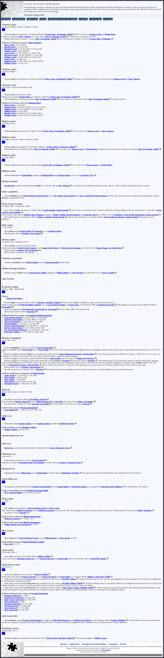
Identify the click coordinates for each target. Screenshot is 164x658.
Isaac (10, 410)
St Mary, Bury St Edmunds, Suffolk (59, 34)
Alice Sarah (12, 322)
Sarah (9, 53)
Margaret (10, 55)
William (10, 63)
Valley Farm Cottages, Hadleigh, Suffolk (78, 588)
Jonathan (12, 604)
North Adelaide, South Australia (56, 210)
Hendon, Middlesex (118, 620)
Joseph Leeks (13, 598)
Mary (25, 37)
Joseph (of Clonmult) (31, 231)
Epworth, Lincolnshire (41, 404)
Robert (33, 262)
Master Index (33, 19)
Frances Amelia (33, 620)
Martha (110, 34)
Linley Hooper (106, 650)
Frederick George (41, 487)
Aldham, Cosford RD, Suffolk (98, 577)
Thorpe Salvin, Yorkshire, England (59, 638)
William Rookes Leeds (17, 525)
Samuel (63, 487)
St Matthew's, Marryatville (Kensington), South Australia (135, 215)
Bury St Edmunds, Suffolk (56, 37)
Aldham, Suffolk (43, 556)
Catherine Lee (82, 620)
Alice (77, 273)
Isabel (27, 175)
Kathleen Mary (34, 215)
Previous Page (96, 19)
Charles (10, 324)
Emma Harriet (13, 318)
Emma (74, 305)
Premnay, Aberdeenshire (31, 367)
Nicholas (10, 57)
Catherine (64, 175)
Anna (10, 610)
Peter (28, 350)
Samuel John (50, 248)
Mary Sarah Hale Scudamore (93, 196)
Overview (84, 19)
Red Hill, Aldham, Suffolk (72, 583)
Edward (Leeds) (37, 508)
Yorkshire (23, 513)
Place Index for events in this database (63, 19)
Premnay (65, 361)
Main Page (6, 19)
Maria (8, 448)
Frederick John (13, 320)
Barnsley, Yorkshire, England (49, 303)
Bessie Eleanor (38, 273)
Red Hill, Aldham (69, 579)
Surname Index (19, 19)
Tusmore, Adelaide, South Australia (51, 217)
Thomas (95, 34)
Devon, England (38, 460)
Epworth (86, 404)
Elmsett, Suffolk (41, 574)
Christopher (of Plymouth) (31, 463)
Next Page (108, 19)
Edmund (47, 175)
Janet (9, 382)
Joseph (47, 559)
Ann (9, 186)
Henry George (14, 600)
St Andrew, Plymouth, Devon (69, 463)
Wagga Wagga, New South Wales (109, 248)
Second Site (84, 655)
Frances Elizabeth (14, 326)
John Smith (61, 620)
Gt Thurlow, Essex (86, 175)
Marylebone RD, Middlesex (111, 487)
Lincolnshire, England (37, 399)
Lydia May (90, 215)
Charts (43, 19)
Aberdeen (40, 369)
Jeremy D (118, 655)
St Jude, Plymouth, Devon (59, 448)
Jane (8, 544)
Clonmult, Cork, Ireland (31, 234)
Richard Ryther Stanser (36, 196)
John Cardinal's (77, 655)
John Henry (12, 332)
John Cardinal (103, 655)
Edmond (55, 231)
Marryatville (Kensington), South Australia (121, 217)
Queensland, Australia (106, 305)
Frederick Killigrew (30, 305)
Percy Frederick (13, 493)
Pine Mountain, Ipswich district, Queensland (40, 309)
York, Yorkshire (64, 186)
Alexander (52, 262)
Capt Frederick (56, 305)
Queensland (6, 307)
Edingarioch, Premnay (85, 358)
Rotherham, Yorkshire (70, 473)
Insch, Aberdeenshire (45, 348)
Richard (42, 473)
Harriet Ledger (13, 328)
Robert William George (67, 215)
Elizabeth (10, 49)
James (55, 358)
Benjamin (25, 559)
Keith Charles (27, 248)
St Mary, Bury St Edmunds (100, 39)
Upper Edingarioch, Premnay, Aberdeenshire (76, 354)
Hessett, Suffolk (108, 273)
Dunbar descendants (14, 298)
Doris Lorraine (71, 248)
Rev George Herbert (15, 330)
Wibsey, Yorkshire (144, 510)
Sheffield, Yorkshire (66, 424)
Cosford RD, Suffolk (98, 559)
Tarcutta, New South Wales (28, 250)
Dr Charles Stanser (65, 196)
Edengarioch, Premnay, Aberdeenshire (24, 365)
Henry (9, 105)
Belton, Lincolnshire (85, 402)
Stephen (24, 424)
